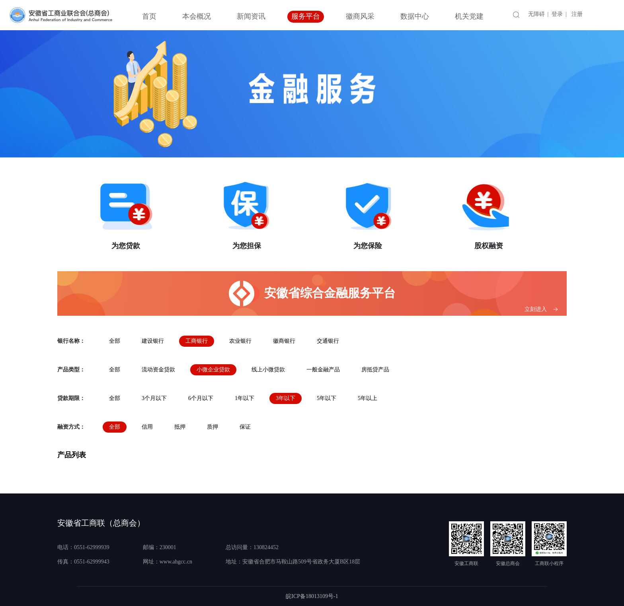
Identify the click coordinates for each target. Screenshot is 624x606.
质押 (212, 427)
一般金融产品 (323, 370)
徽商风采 (360, 16)
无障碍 (536, 14)
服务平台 (305, 16)
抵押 (179, 427)
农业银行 (240, 341)
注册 (577, 14)
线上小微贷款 (268, 370)
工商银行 (196, 341)
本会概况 (196, 16)
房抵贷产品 (375, 370)
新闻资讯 (251, 16)
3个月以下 (154, 398)
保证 (245, 427)
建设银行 (153, 341)
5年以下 (326, 398)
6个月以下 (200, 398)
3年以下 (285, 398)
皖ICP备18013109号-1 (312, 596)
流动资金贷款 (158, 370)
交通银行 (328, 341)
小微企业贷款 (213, 370)
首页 (149, 16)
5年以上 (367, 398)
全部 (114, 341)
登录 (557, 14)
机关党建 (469, 16)
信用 (147, 427)
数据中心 (414, 16)
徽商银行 (284, 341)
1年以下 (244, 398)
